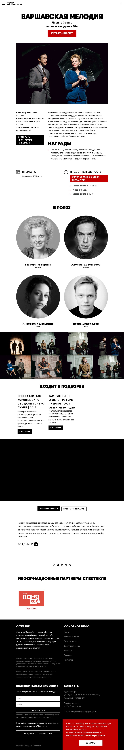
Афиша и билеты (71, 636)
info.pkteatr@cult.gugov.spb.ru (83, 712)
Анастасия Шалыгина (38, 323)
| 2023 (31, 402)
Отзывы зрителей (49, 509)
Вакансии (68, 655)
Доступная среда (72, 646)
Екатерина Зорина (38, 264)
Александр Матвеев (85, 264)
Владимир (28, 544)
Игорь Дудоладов (86, 323)
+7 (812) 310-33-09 (72, 706)
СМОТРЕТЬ (25, 431)
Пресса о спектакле (73, 509)
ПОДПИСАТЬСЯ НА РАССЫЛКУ (38, 733)
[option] (62, 73)
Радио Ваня (31, 600)
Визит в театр (70, 641)
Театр (66, 632)
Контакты (68, 660)
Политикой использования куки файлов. (86, 735)
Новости (68, 650)
